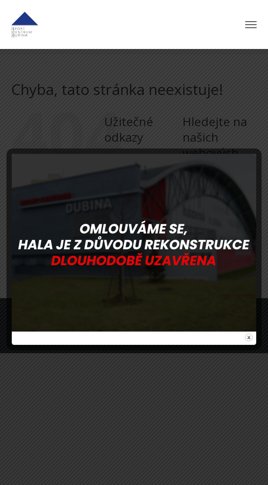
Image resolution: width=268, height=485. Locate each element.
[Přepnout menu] (251, 24)
